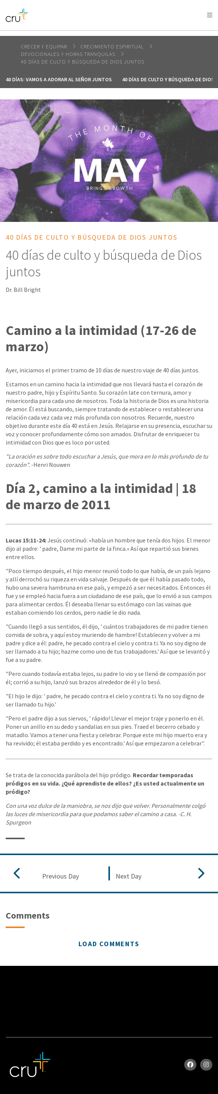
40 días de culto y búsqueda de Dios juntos (82, 61)
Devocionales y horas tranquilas (69, 54)
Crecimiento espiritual (112, 46)
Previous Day (60, 876)
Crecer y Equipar (45, 46)
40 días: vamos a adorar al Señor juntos (59, 79)
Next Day (128, 876)
